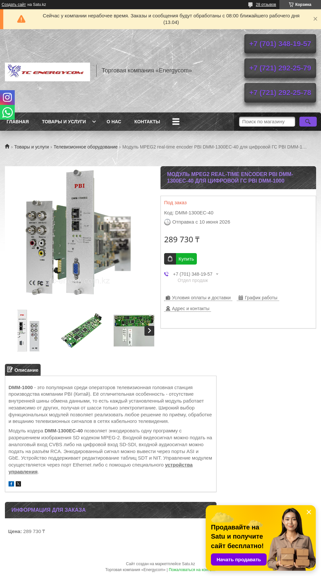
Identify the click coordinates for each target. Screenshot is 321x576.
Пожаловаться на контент (192, 569)
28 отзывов (266, 4)
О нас (113, 121)
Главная (18, 121)
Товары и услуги (64, 121)
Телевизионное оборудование (86, 146)
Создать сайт (14, 4)
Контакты (147, 121)
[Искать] (308, 122)
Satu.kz (188, 564)
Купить (186, 259)
